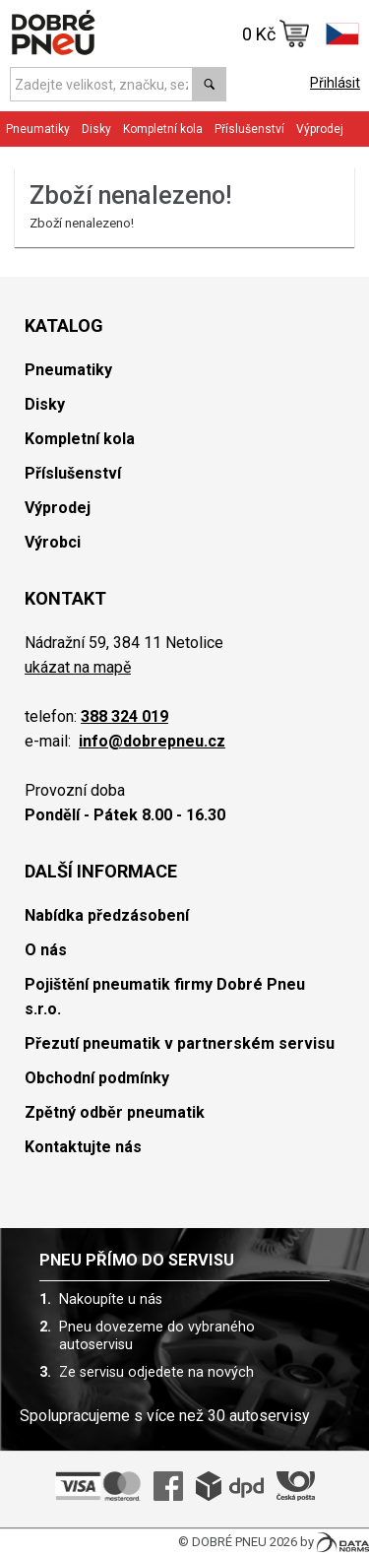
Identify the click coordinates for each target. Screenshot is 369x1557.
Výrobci (53, 542)
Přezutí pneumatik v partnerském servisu (180, 1043)
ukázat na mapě (78, 667)
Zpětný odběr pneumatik (115, 1112)
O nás (46, 950)
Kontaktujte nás (83, 1146)
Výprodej (319, 129)
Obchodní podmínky (97, 1078)
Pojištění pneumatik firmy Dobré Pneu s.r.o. (165, 996)
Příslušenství (249, 129)
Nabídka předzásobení (107, 915)
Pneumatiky (38, 129)
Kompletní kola (163, 129)
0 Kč (276, 33)
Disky (96, 129)
